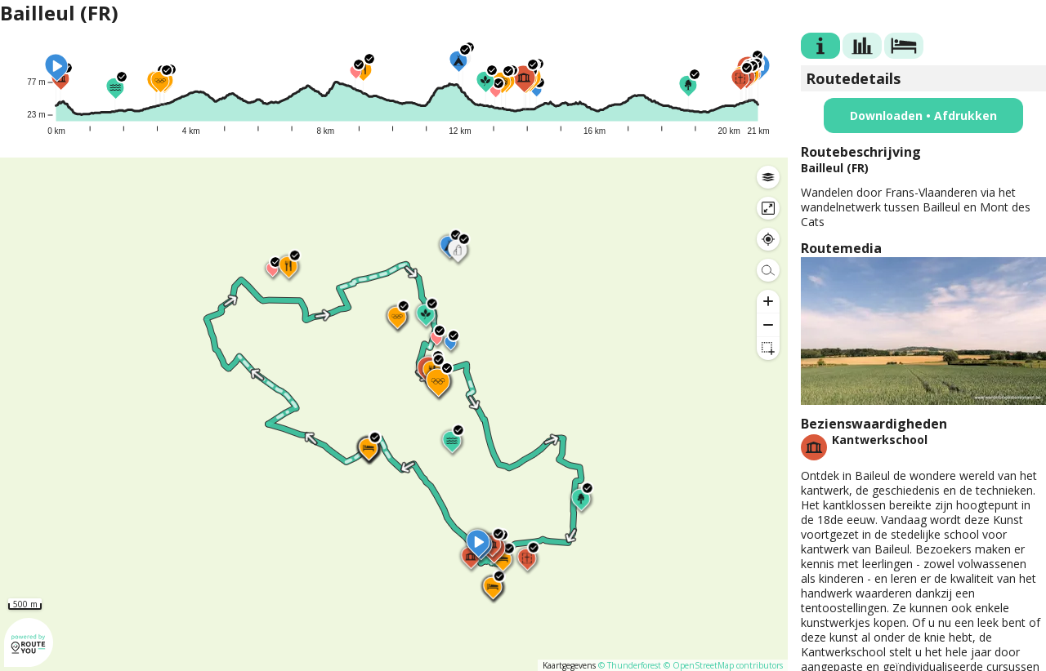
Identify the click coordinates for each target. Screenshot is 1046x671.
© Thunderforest (629, 665)
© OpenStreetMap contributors (723, 665)
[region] (394, 414)
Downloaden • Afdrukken (923, 115)
